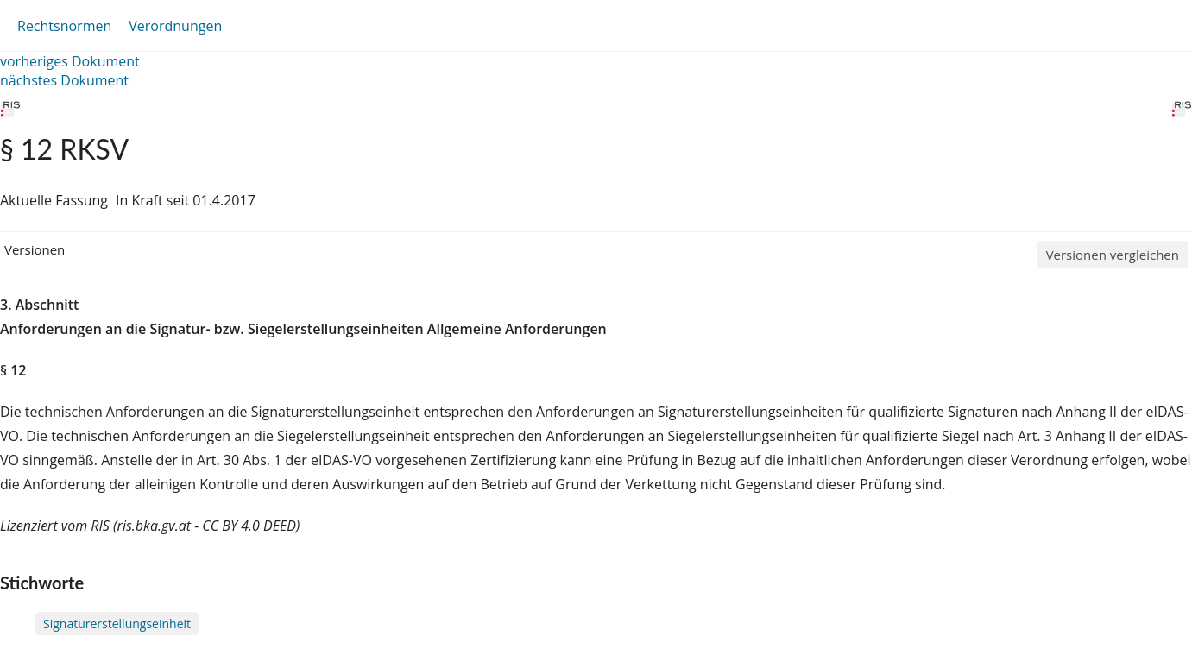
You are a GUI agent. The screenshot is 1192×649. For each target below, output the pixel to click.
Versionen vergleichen (1112, 254)
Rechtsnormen (64, 25)
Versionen (34, 249)
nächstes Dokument (64, 80)
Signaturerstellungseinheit (117, 623)
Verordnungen (175, 25)
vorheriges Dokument (70, 61)
